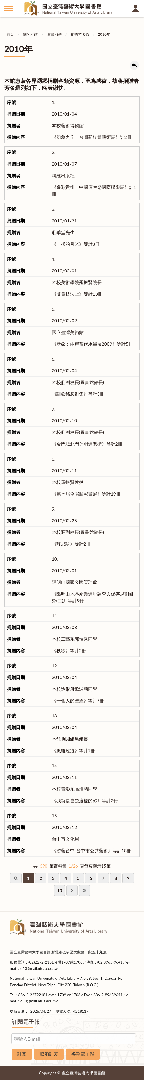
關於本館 (30, 34)
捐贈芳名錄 (80, 34)
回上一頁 (134, 65)
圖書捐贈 (54, 34)
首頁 (10, 34)
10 (59, 890)
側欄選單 (8, 8)
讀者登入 (135, 8)
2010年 (104, 34)
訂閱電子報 (26, 1021)
